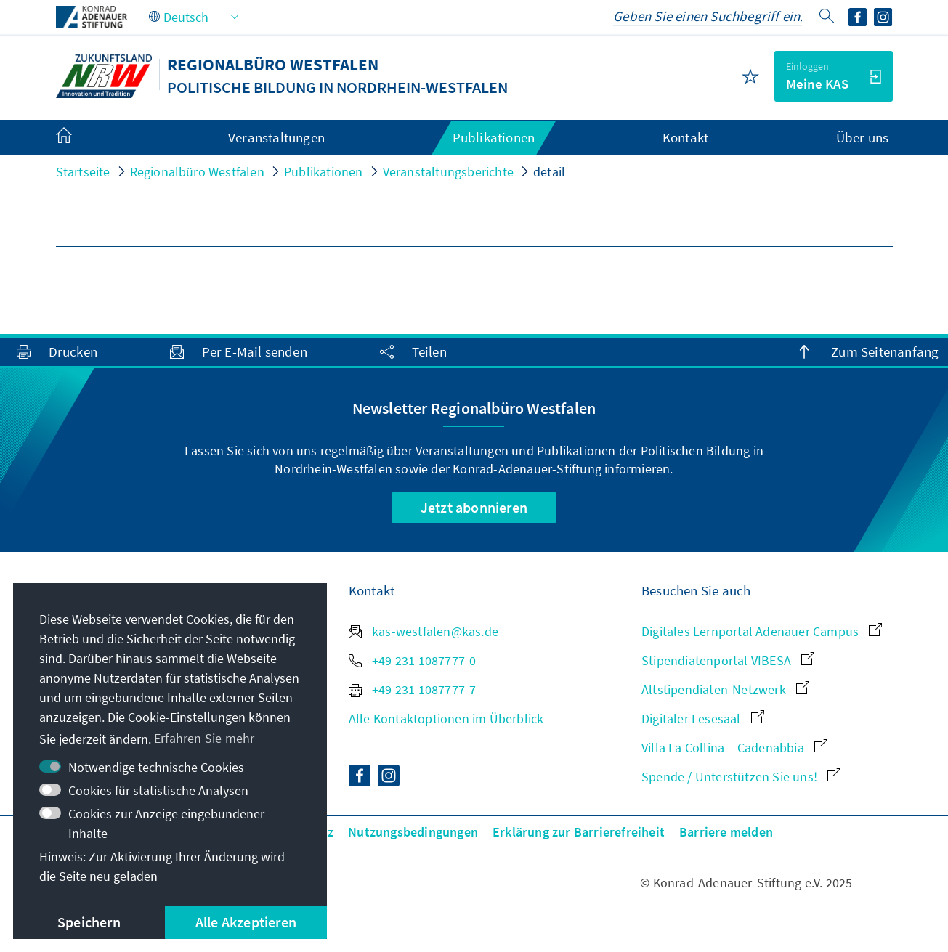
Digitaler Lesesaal (702, 718)
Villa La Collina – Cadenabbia (734, 747)
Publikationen (323, 171)
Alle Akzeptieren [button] (245, 922)
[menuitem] (78, 138)
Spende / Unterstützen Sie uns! (740, 776)
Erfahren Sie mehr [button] (204, 738)
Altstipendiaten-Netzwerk (725, 689)
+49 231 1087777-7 (413, 689)
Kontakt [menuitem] (685, 137)
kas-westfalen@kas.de (423, 631)
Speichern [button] (89, 922)
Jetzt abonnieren (474, 507)
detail (549, 171)
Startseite (83, 171)
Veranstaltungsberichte (448, 171)
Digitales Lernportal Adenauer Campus (761, 631)
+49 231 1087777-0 (413, 660)
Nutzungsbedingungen (413, 831)
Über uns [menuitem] (862, 137)
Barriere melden (726, 831)
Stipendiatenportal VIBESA (727, 660)
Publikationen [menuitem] (494, 137)
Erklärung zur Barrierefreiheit (579, 831)
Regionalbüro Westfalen (197, 171)
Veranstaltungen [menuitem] (276, 137)
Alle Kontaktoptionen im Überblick (446, 718)
